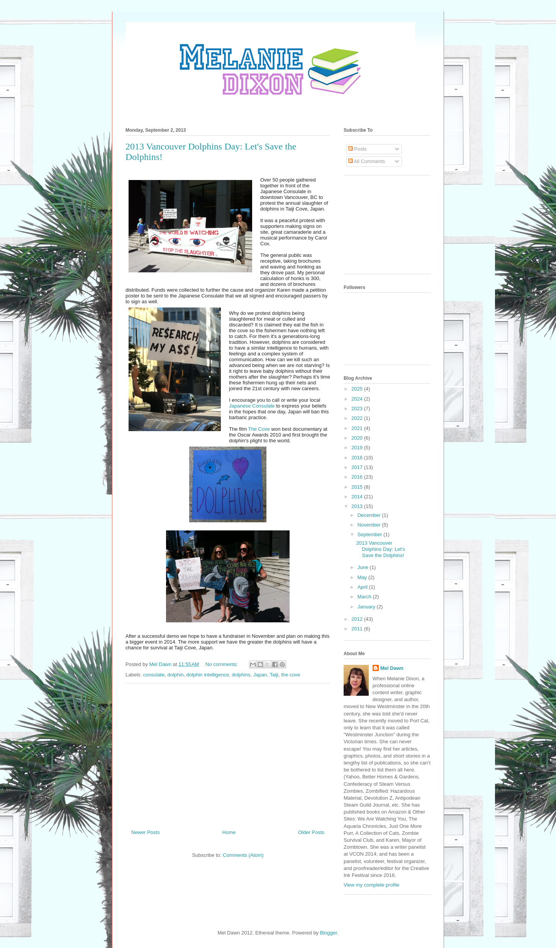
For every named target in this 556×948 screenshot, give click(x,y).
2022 (357, 418)
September (370, 534)
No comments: (222, 664)
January (367, 607)
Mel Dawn (391, 668)
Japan (260, 675)
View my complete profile (371, 885)
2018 (357, 457)
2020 (357, 438)
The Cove (259, 429)
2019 (357, 447)
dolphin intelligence (207, 675)
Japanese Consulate (252, 406)
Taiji (274, 675)
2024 (357, 399)
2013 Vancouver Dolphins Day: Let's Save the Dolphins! (380, 549)
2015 (357, 487)
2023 (357, 408)
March (365, 597)
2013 (357, 506)
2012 (357, 619)
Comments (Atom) (243, 855)
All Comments (366, 161)
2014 (357, 496)
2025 (357, 389)
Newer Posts (145, 832)
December (370, 515)
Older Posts (311, 832)
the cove (290, 675)
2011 (357, 629)
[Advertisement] (228, 753)
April (363, 587)
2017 (357, 467)
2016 (357, 477)
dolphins (241, 675)
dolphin (175, 675)
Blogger (328, 933)
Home (229, 832)
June (364, 567)
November (370, 525)
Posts (357, 149)
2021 (357, 428)
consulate (154, 675)
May (363, 577)
